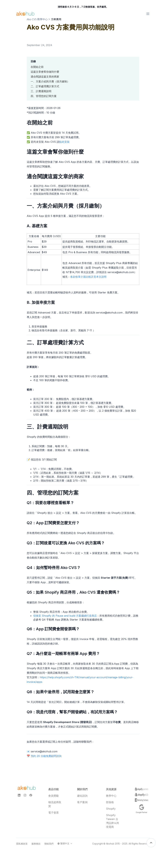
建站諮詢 (82, 795)
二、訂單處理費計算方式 (45, 86)
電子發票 (53, 812)
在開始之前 (37, 66)
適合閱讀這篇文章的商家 (45, 76)
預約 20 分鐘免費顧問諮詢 (46, 756)
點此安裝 (64, 141)
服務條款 (36, 843)
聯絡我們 (48, 843)
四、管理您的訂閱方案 (44, 96)
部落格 (110, 802)
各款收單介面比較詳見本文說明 (88, 276)
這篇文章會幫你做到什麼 (45, 71)
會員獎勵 (53, 795)
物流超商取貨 (54, 804)
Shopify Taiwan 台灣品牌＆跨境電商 (112, 821)
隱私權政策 (22, 843)
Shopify (111, 808)
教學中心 (111, 795)
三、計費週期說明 (41, 91)
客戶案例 (82, 802)
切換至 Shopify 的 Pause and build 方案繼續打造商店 (65, 615)
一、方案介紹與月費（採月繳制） (50, 81)
